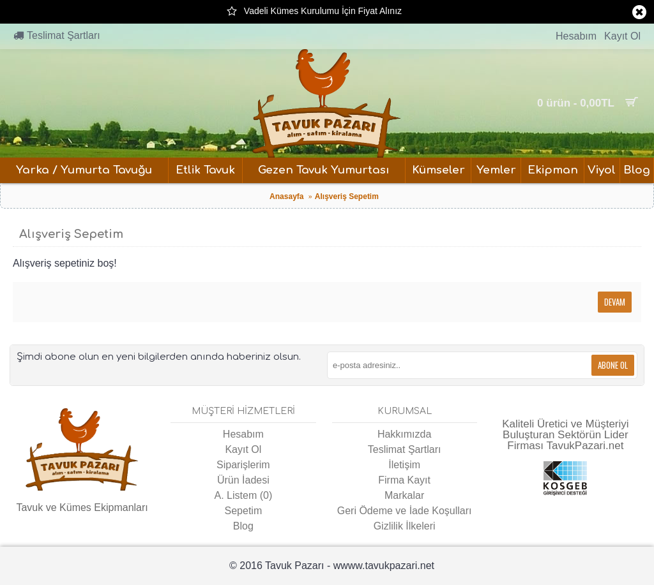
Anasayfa (286, 196)
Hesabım (243, 434)
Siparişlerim (243, 464)
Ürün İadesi (243, 480)
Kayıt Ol (243, 449)
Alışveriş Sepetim (347, 196)
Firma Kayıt (404, 480)
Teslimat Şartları (404, 449)
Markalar (404, 495)
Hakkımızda (404, 434)
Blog (243, 526)
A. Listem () (244, 495)
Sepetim (243, 510)
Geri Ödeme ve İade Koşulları (404, 510)
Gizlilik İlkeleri (405, 526)
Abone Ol (613, 365)
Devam (614, 301)
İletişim (404, 464)
